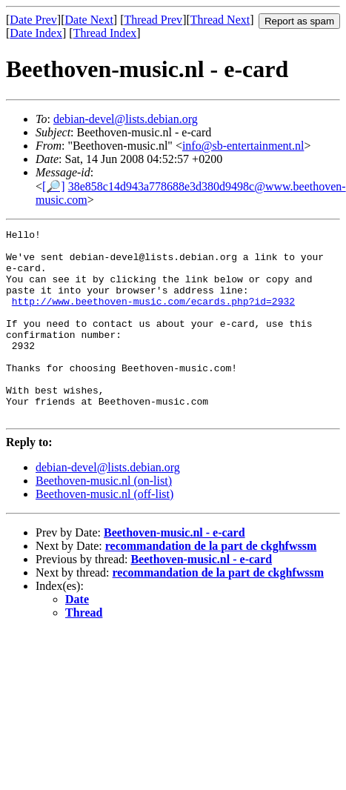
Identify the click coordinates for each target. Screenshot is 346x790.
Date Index (36, 33)
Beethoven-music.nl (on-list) (104, 518)
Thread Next (220, 19)
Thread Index (105, 33)
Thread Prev (153, 19)
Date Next (89, 19)
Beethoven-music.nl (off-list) (104, 531)
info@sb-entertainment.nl (243, 145)
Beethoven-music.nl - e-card (174, 570)
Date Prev (33, 19)
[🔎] (53, 186)
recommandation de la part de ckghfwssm (210, 583)
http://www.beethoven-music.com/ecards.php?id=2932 (153, 316)
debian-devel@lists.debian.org (125, 119)
